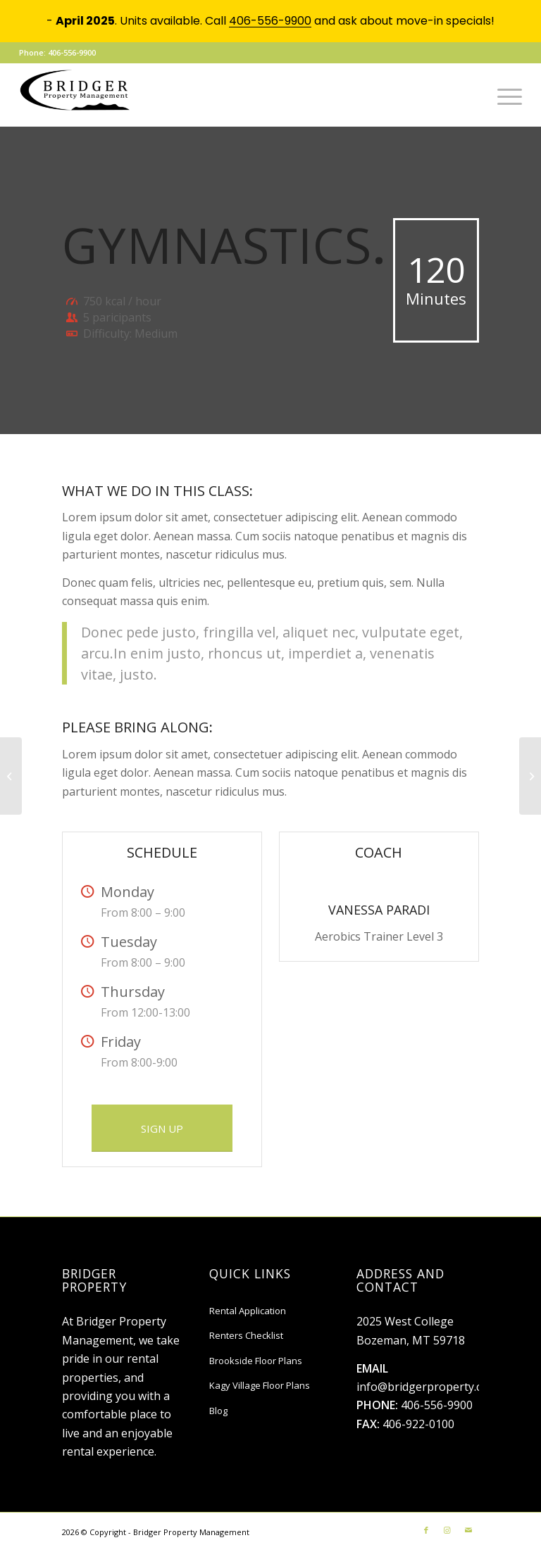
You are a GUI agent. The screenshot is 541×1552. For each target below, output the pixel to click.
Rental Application (247, 1310)
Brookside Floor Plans (255, 1360)
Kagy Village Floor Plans (259, 1385)
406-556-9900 (437, 1405)
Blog (218, 1410)
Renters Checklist (246, 1335)
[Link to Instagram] (447, 1530)
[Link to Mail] (468, 1530)
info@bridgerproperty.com (427, 1386)
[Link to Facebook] (426, 1530)
